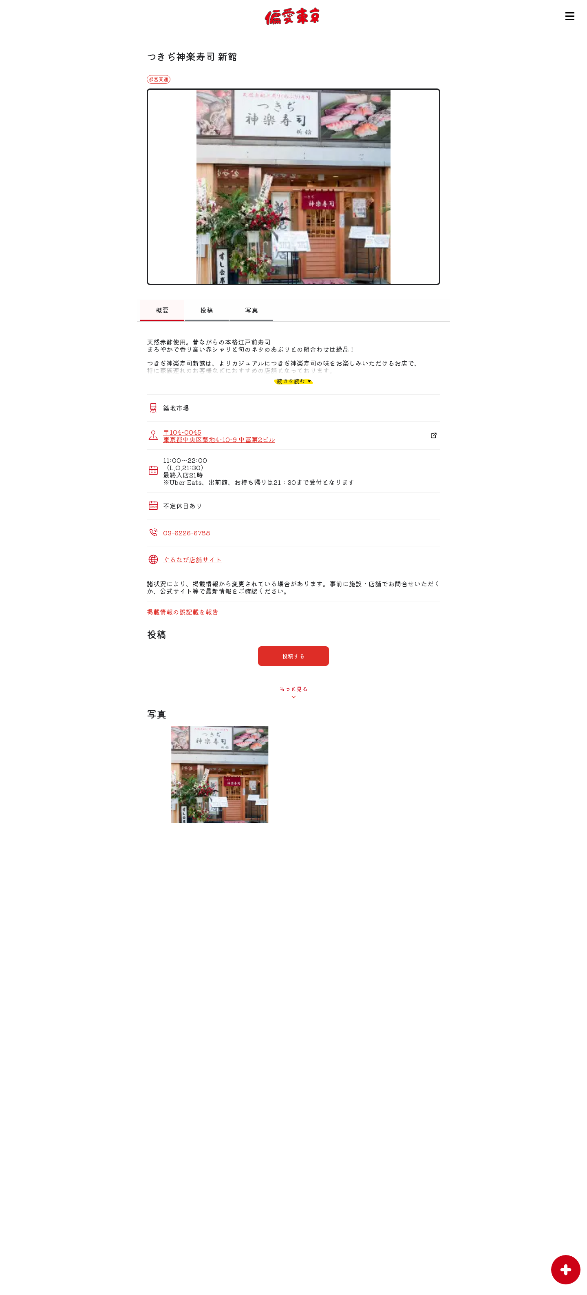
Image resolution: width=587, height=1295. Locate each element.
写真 (251, 310)
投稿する (293, 656)
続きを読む (291, 381)
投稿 (206, 310)
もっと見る (293, 689)
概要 (162, 310)
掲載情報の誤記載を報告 (182, 612)
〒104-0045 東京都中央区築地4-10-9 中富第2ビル (219, 435)
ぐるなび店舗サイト (192, 559)
